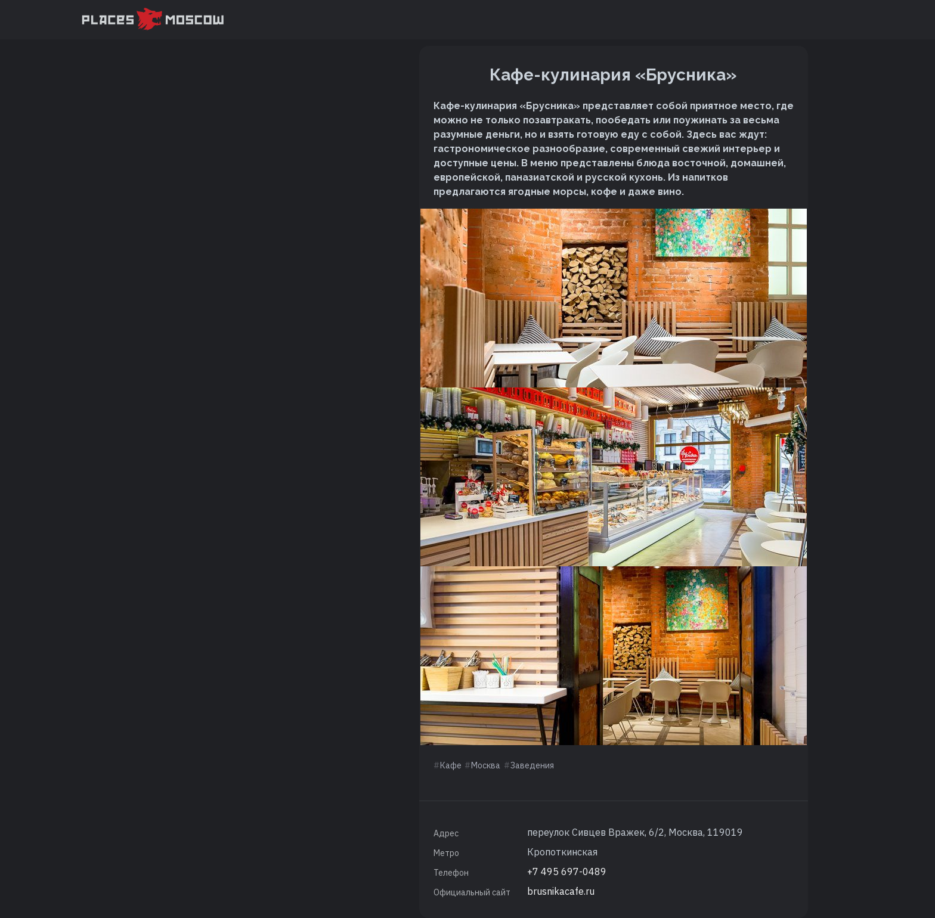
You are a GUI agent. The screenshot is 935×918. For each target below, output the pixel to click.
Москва (485, 765)
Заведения (532, 765)
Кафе (451, 765)
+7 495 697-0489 (566, 871)
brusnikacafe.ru (561, 891)
